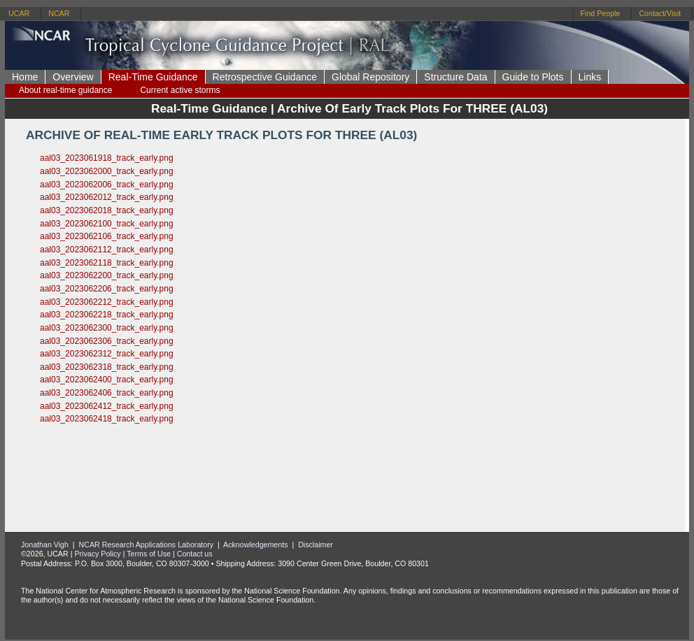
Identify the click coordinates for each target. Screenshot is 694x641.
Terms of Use (149, 553)
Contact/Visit (660, 13)
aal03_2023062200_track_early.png (107, 275)
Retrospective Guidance (265, 76)
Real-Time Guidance (153, 76)
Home (25, 76)
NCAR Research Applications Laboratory (146, 544)
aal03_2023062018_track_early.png (107, 210)
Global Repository (370, 76)
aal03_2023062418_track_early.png (107, 419)
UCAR (18, 13)
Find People (601, 13)
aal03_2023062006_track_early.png (107, 184)
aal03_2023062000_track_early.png (107, 171)
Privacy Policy (97, 553)
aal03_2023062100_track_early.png (107, 224)
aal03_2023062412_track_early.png (107, 406)
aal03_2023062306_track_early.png (107, 341)
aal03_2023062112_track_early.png (107, 249)
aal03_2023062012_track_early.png (107, 197)
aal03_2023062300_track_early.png (107, 328)
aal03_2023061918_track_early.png (107, 158)
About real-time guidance (65, 90)
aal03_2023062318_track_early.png (107, 367)
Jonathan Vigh (45, 544)
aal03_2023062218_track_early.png (107, 314)
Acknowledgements (255, 544)
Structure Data (455, 76)
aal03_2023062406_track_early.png (107, 393)
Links (590, 76)
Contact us (195, 553)
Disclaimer (315, 544)
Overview (72, 76)
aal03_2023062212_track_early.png (107, 302)
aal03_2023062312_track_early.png (107, 354)
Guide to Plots (533, 76)
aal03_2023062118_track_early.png (107, 263)
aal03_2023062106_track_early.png (107, 236)
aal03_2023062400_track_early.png (107, 379)
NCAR (58, 13)
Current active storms (180, 90)
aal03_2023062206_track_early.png (107, 289)
